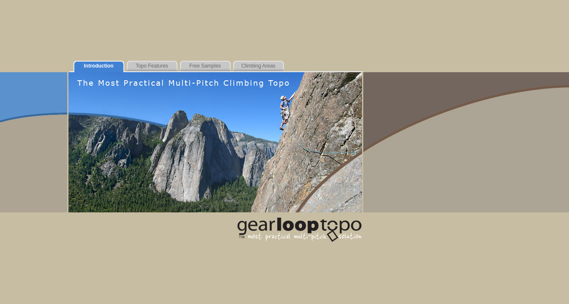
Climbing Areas (258, 66)
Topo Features (152, 66)
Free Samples (205, 66)
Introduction (99, 66)
